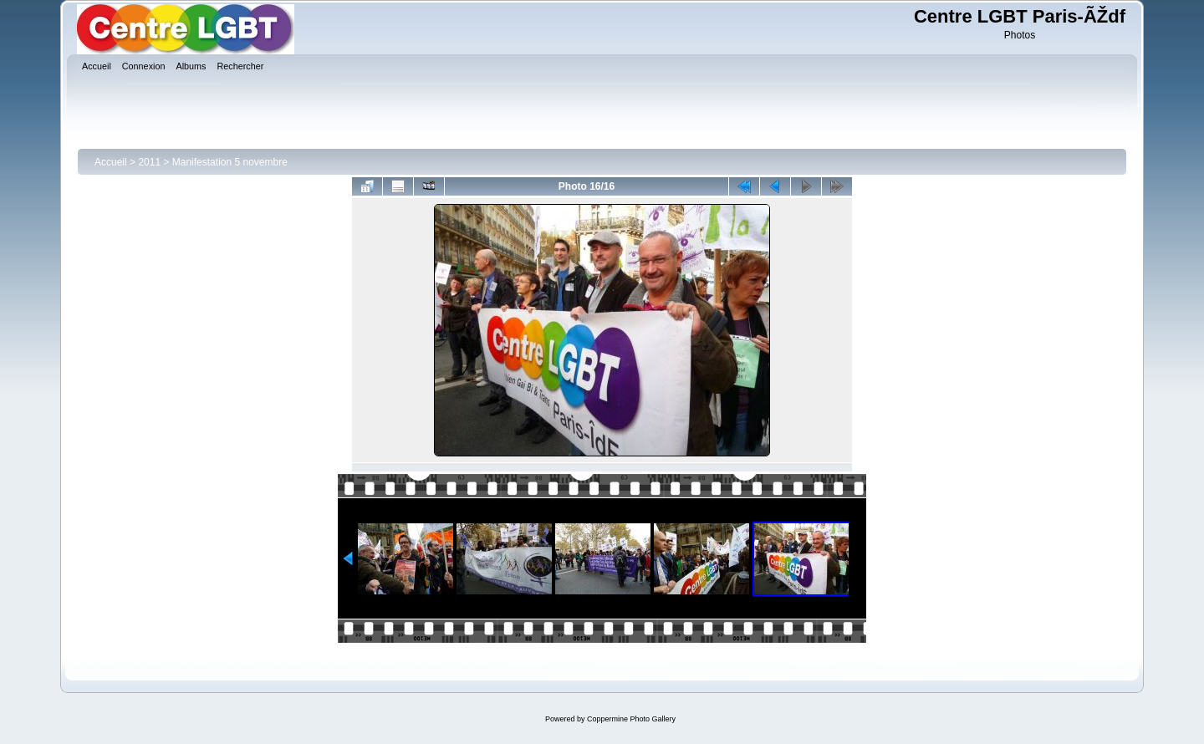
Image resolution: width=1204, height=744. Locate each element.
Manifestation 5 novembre (230, 162)
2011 (149, 162)
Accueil (110, 162)
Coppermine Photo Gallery (631, 719)
